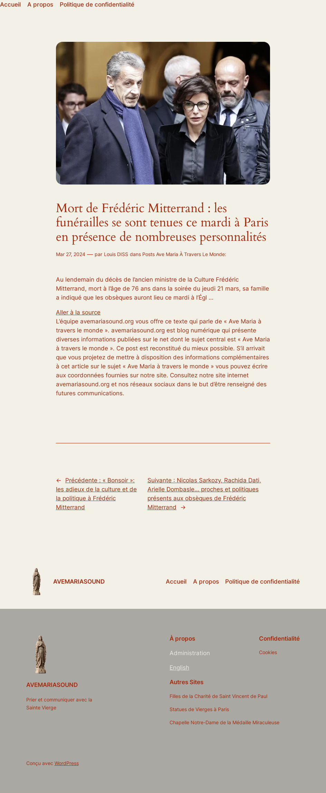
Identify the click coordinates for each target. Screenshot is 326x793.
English (179, 667)
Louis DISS (116, 254)
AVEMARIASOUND (79, 581)
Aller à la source (78, 312)
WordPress (67, 763)
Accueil (10, 4)
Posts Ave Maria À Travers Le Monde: (184, 254)
